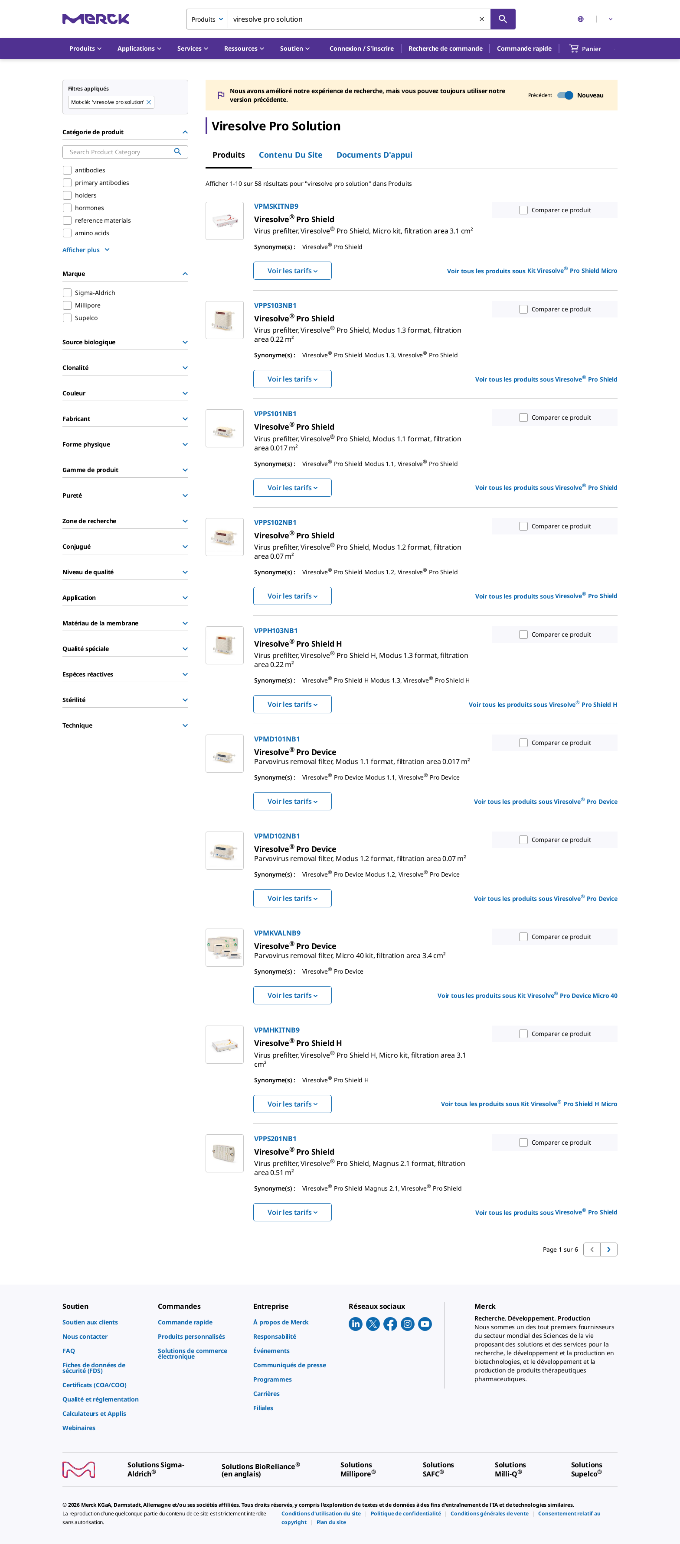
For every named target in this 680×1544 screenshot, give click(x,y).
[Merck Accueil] (95, 19)
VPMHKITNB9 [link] (276, 1030)
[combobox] (351, 19)
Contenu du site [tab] (291, 154)
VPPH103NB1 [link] (276, 630)
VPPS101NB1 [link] (275, 413)
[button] (362, 48)
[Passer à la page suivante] (609, 1249)
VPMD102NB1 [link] (277, 836)
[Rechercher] (503, 19)
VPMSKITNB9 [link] (276, 206)
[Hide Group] (185, 132)
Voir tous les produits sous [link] (532, 270)
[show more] (87, 249)
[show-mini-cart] (593, 48)
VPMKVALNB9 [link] (277, 933)
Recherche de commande (446, 48)
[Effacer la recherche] (482, 19)
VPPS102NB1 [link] (275, 522)
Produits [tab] (228, 154)
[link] (363, 227)
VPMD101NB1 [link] (277, 739)
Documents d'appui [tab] (374, 154)
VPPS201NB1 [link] (275, 1138)
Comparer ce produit (553, 210)
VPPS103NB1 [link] (275, 305)
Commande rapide (524, 48)
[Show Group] (185, 342)
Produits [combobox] (204, 19)
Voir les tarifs (292, 270)
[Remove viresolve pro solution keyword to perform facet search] (149, 102)
